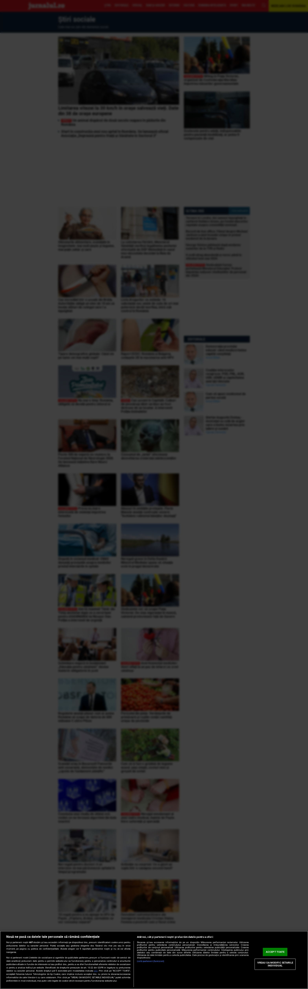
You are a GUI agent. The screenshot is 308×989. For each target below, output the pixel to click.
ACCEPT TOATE (275, 951)
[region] (154, 960)
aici (96, 971)
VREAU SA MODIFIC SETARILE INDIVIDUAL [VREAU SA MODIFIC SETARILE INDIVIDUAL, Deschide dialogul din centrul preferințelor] (275, 964)
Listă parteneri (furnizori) (150, 961)
